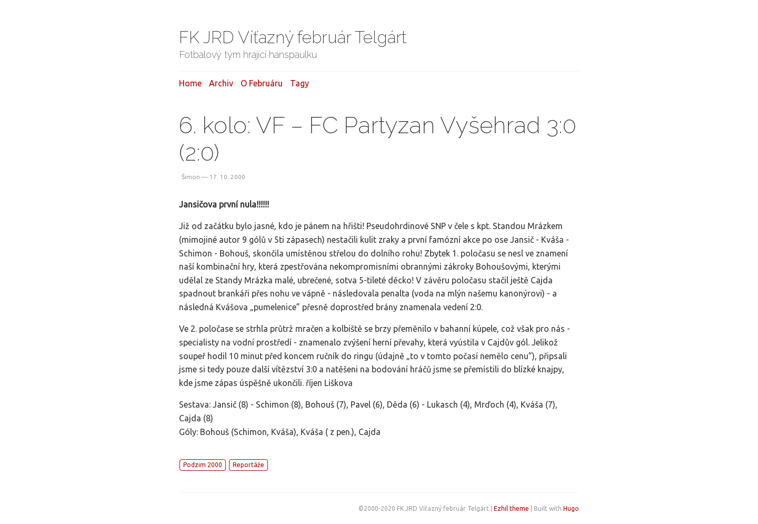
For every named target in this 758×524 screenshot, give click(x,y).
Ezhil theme (511, 508)
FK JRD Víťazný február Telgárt (293, 37)
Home (190, 83)
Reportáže (248, 464)
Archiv (221, 83)
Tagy (299, 83)
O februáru (262, 83)
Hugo (571, 508)
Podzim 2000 (202, 464)
